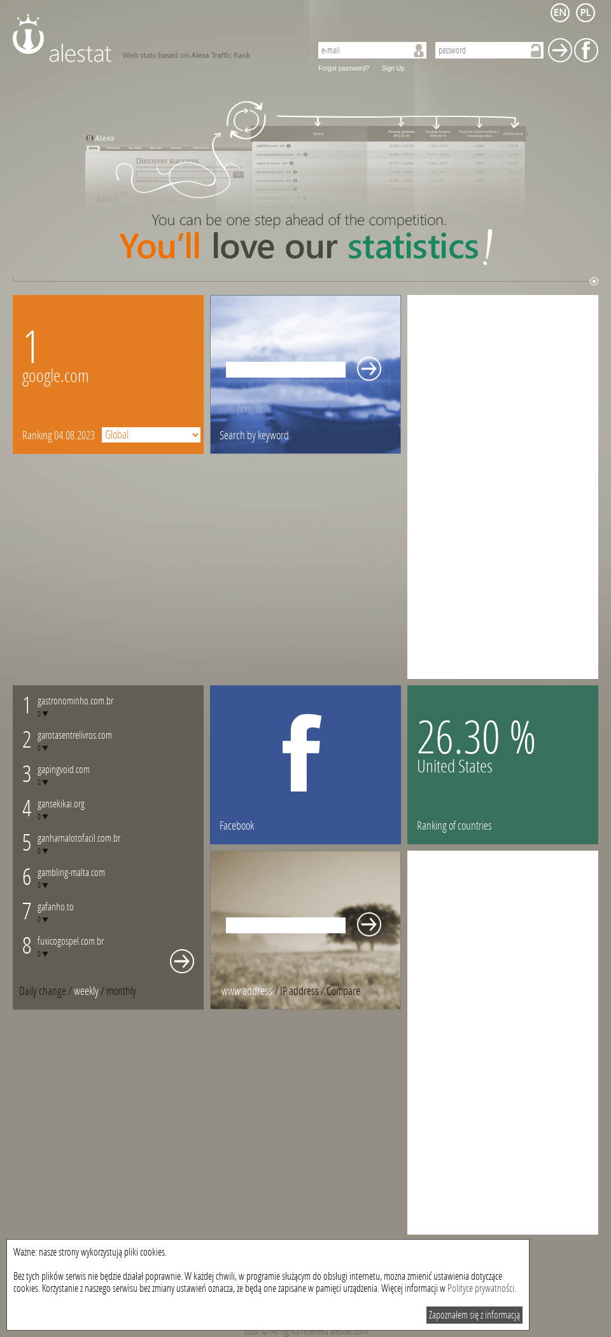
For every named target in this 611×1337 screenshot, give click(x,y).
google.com (55, 376)
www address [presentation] (246, 991)
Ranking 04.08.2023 (58, 435)
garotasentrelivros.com (75, 735)
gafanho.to (56, 907)
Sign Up (393, 68)
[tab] (121, 991)
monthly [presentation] (121, 991)
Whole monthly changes (182, 961)
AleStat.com (154, 38)
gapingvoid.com (64, 770)
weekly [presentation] (86, 991)
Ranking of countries (454, 826)
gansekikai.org (61, 804)
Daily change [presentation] (42, 991)
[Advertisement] (470, 485)
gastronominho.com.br (75, 701)
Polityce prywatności (480, 1288)
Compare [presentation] (343, 991)
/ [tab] (46, 991)
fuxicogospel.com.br (71, 941)
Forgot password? (343, 68)
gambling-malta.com (71, 873)
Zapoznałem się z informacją (474, 1315)
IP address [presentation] (299, 991)
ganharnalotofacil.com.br (79, 838)
